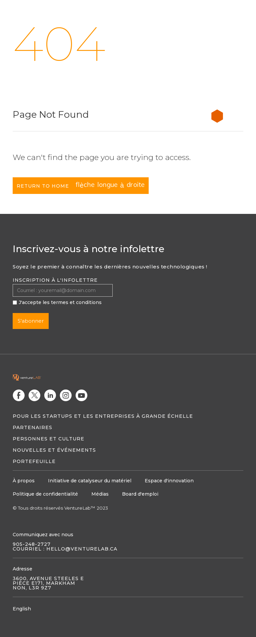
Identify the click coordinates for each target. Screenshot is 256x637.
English (22, 608)
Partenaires (32, 427)
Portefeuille (34, 461)
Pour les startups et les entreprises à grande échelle (103, 416)
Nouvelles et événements (54, 450)
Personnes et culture (48, 438)
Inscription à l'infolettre (55, 280)
